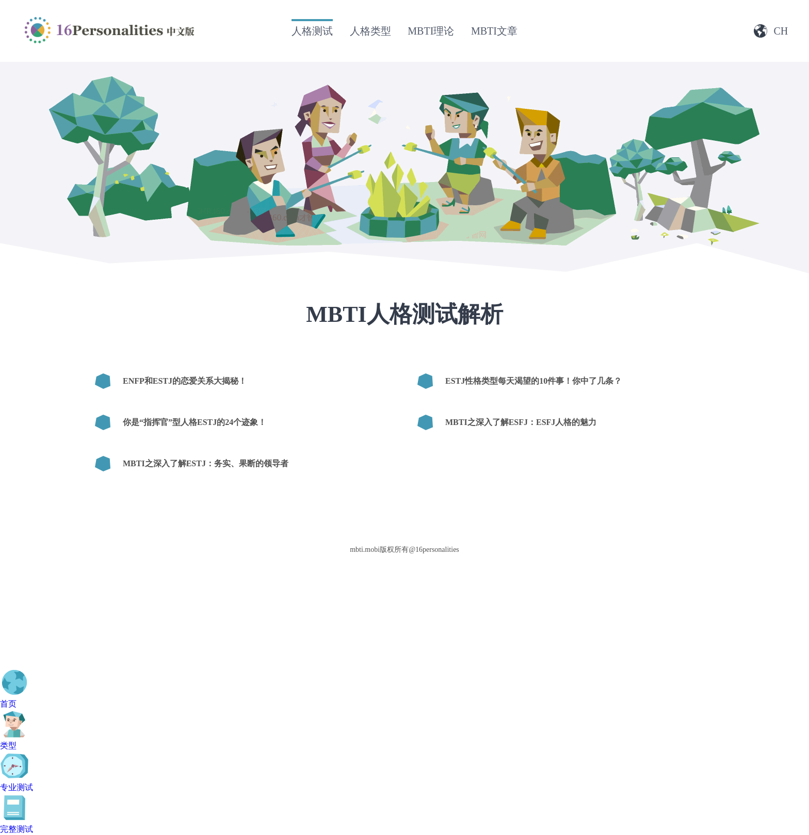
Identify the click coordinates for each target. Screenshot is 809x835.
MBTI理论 (431, 31)
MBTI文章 (494, 31)
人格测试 (312, 31)
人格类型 (370, 31)
